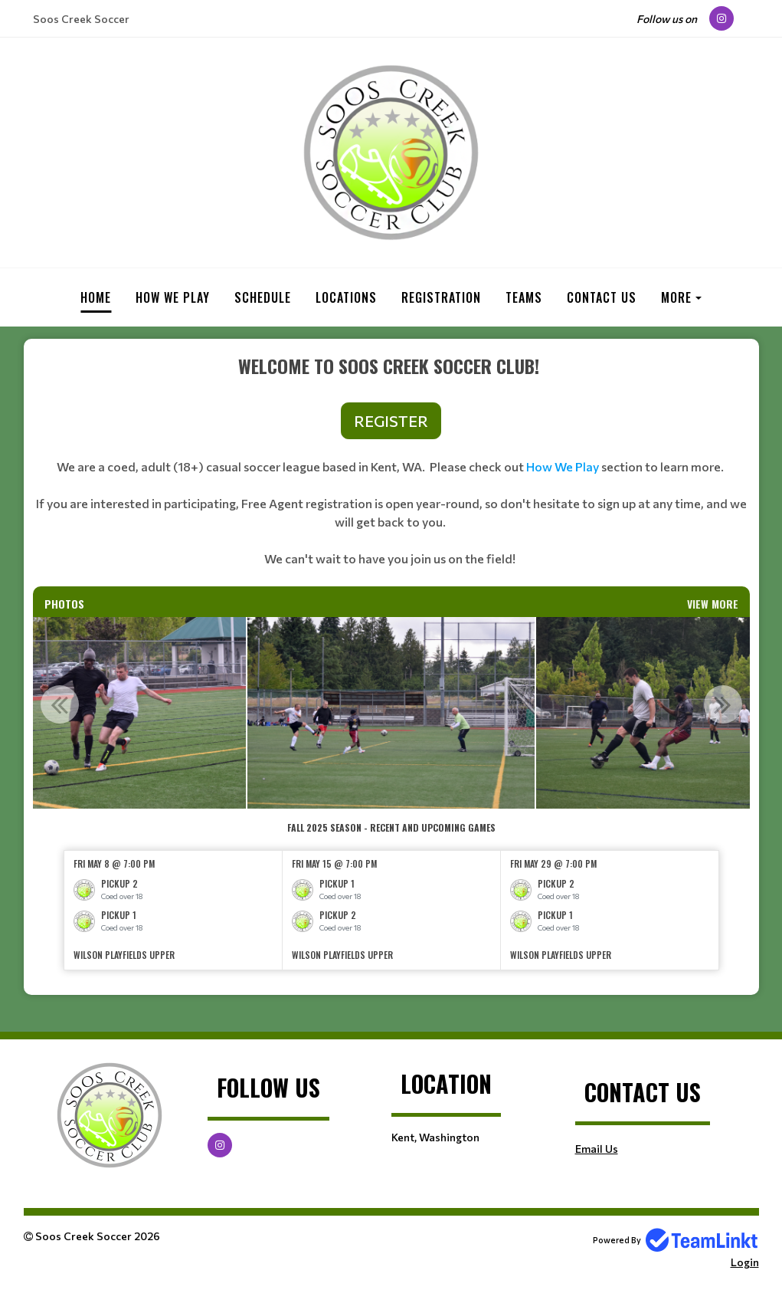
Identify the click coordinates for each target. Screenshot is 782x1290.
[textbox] (391, 469)
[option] (391, 713)
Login (745, 1262)
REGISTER (391, 421)
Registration (441, 297)
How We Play (562, 466)
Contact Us (601, 297)
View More (712, 604)
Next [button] (723, 704)
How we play (173, 297)
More (676, 297)
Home (95, 297)
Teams (524, 297)
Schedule (262, 297)
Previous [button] (60, 704)
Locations (346, 297)
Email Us (596, 1148)
